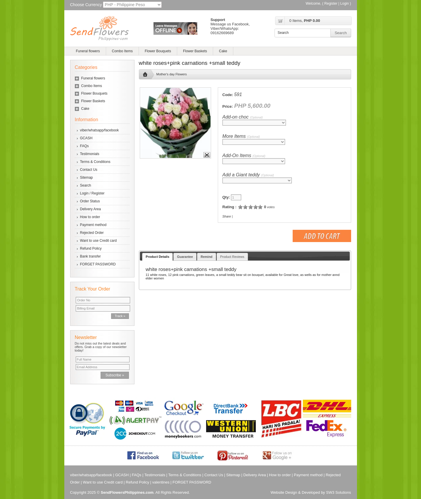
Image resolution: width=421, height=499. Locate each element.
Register (330, 3)
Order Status (90, 201)
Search (85, 185)
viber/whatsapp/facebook (99, 130)
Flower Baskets (195, 51)
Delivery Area (90, 209)
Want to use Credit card (98, 241)
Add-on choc (242, 116)
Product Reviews (232, 256)
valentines (161, 482)
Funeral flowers (88, 51)
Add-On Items (243, 155)
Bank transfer (90, 256)
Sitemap (86, 177)
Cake (223, 51)
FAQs (84, 146)
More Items (241, 136)
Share (226, 216)
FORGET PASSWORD (98, 264)
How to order (90, 217)
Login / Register (92, 193)
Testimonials (89, 154)
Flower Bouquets (158, 51)
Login (344, 3)
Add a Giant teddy (248, 174)
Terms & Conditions (95, 162)
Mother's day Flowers (171, 74)
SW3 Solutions (338, 492)
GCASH (86, 138)
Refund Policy (91, 248)
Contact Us (88, 170)
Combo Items (122, 51)
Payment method (93, 225)
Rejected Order (92, 233)
